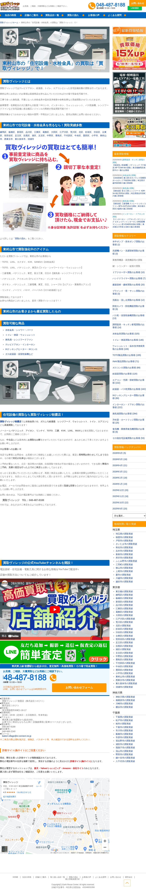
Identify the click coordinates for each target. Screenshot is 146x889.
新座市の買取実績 (124, 554)
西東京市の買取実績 (125, 680)
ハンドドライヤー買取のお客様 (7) (129, 278)
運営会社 (115, 874)
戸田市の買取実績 (124, 540)
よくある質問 (115, 15)
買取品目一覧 (52, 15)
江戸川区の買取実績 (125, 618)
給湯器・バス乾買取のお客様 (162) (129, 389)
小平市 (95, 135)
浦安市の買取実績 (124, 744)
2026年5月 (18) (120, 459)
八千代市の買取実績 (125, 761)
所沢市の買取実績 (124, 557)
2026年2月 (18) (120, 477)
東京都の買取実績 (124, 591)
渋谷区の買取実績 (124, 632)
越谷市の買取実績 (124, 581)
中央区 (78, 135)
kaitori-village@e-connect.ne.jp (16, 733)
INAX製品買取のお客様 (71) (126, 361)
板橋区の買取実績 (124, 598)
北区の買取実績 (123, 625)
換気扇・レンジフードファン (19, 339)
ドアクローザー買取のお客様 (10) (129, 272)
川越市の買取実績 (124, 578)
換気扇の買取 (128, 188)
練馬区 (3, 132)
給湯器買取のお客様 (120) (125, 373)
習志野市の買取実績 (125, 740)
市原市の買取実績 (124, 737)
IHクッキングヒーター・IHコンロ (21, 349)
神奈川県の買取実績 (125, 697)
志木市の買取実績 (124, 551)
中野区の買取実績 (124, 656)
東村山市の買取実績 (125, 676)
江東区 (37, 132)
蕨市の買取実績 (123, 574)
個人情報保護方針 (129, 874)
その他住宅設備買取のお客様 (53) (129, 438)
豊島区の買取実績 (124, 659)
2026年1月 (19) (120, 484)
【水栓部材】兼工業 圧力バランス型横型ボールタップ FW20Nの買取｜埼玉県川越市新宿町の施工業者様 (129, 180)
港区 (34, 135)
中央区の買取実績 (124, 666)
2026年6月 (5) (119, 453)
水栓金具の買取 (129, 175)
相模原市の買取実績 (125, 700)
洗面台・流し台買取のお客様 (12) (129, 300)
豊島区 (58, 135)
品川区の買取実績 (124, 605)
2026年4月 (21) (120, 465)
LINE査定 (137, 9)
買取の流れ (73, 15)
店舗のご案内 (31, 15)
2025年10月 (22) (120, 502)
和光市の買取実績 (124, 547)
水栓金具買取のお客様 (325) (126, 333)
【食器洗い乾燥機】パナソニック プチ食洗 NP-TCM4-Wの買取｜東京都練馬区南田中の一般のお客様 (129, 167)
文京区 (41, 135)
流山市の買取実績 (124, 751)
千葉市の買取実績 (124, 727)
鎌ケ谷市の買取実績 (125, 758)
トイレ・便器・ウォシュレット (20, 335)
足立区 (18, 135)
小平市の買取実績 (124, 673)
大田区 (54, 132)
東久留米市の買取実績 (126, 683)
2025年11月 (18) (120, 496)
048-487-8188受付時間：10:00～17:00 (107, 6)
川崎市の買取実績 (124, 703)
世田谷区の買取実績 (125, 639)
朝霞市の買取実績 (124, 537)
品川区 (29, 132)
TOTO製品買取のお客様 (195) (127, 355)
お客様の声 (93, 15)
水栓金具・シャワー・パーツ (19, 330)
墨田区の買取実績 (124, 670)
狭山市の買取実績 (124, 568)
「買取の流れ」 (20, 238)
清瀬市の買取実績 (124, 687)
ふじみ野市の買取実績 (126, 561)
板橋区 (12, 132)
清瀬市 (31, 139)
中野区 (50, 135)
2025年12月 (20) (120, 490)
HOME (11, 874)
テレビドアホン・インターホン (20, 344)
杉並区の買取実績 (124, 629)
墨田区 (86, 135)
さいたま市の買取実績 (126, 544)
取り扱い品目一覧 (50, 874)
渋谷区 (97, 132)
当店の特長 (10, 15)
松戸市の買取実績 (124, 720)
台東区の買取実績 (124, 636)
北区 (81, 132)
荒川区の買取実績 (124, 622)
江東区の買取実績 (124, 608)
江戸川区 (64, 132)
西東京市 (8, 139)
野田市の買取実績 (124, 754)
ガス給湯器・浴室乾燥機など (19, 354)
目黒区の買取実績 (124, 646)
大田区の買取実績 (124, 615)
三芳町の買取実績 (124, 564)
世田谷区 (8, 135)
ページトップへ (142, 882)
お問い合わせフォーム (86, 678)
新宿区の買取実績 (124, 601)
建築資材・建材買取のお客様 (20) (129, 284)
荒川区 (73, 132)
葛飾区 (46, 132)
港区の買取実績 (123, 649)
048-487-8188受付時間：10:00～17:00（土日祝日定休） (32, 678)
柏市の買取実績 (123, 723)
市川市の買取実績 (124, 730)
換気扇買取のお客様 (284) (125, 413)
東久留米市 (20, 139)
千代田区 (68, 135)
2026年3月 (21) (120, 471)
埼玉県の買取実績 (124, 534)
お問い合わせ (137, 3)
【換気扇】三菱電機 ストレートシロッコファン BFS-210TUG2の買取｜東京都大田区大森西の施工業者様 (129, 206)
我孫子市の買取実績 (125, 747)
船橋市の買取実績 (124, 734)
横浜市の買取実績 (124, 707)
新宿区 (20, 132)
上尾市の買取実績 (124, 571)
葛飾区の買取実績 (124, 612)
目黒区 (26, 135)
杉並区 (88, 132)
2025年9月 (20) (120, 508)
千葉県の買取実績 (124, 717)
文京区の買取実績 (124, 653)
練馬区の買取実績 (124, 595)
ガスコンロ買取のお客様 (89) (126, 367)
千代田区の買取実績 (125, 663)
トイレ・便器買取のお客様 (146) (128, 340)
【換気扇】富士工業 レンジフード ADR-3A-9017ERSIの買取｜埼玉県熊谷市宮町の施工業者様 (129, 193)
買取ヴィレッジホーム (9, 22)
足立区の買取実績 (124, 642)
